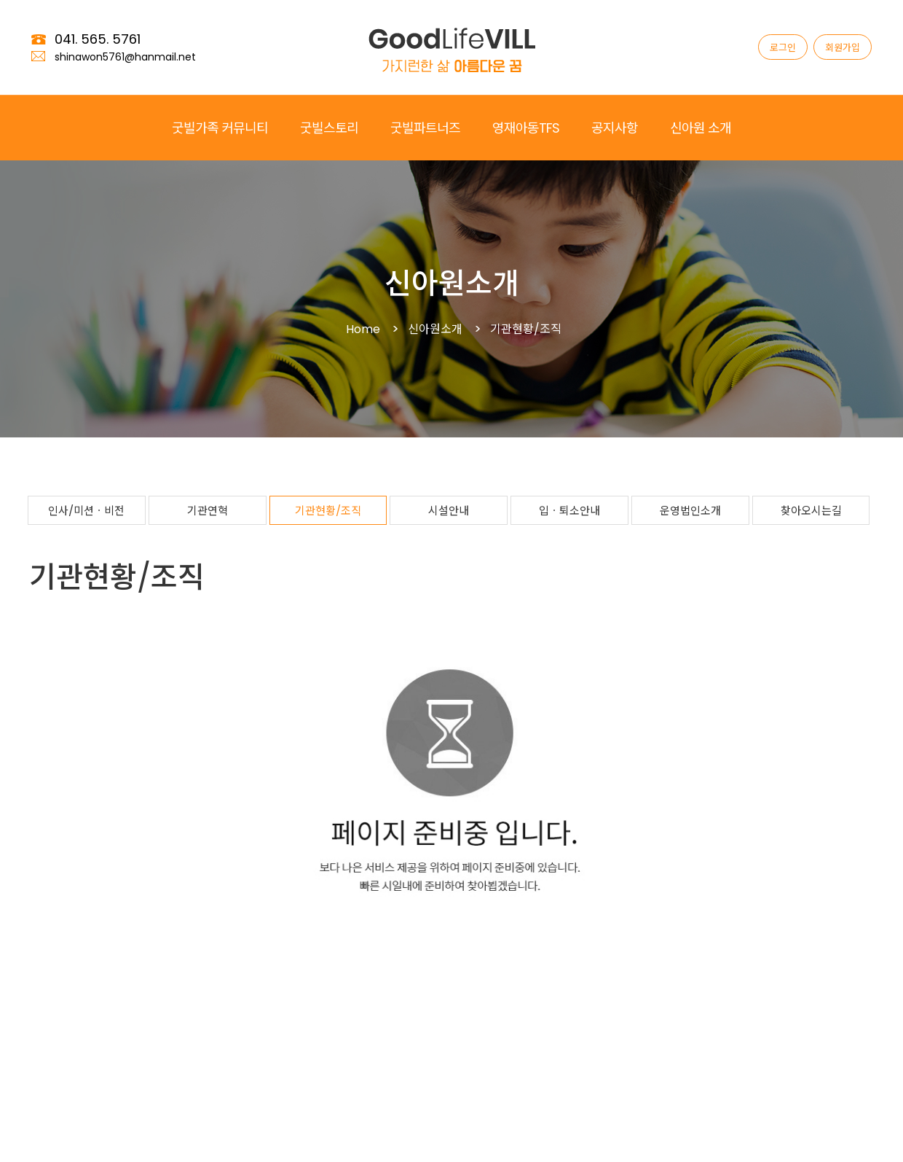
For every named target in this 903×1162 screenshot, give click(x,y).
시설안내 (448, 510)
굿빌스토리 (329, 128)
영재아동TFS (525, 128)
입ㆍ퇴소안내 (569, 510)
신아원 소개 (700, 128)
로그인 (783, 48)
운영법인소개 (690, 510)
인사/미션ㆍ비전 (86, 510)
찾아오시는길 (811, 510)
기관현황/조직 (328, 510)
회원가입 (842, 48)
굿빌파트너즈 (425, 128)
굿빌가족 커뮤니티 (220, 128)
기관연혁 (207, 510)
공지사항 (614, 128)
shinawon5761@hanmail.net (125, 57)
